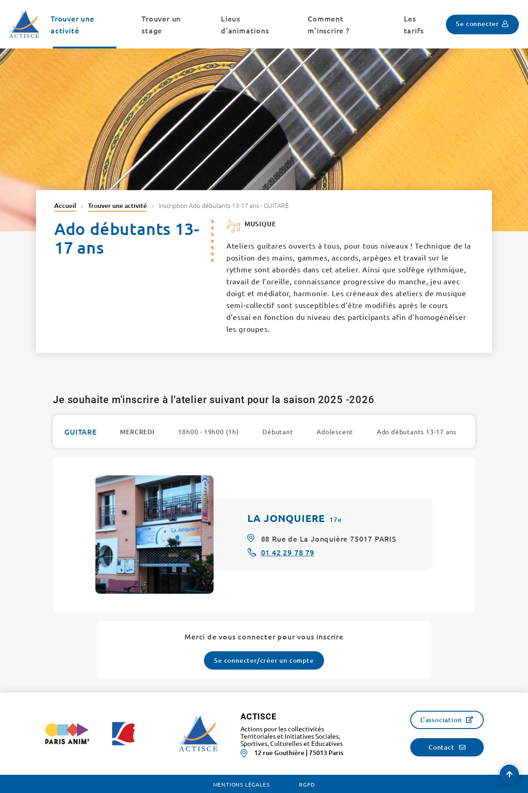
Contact (442, 747)
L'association (440, 719)
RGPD (307, 784)
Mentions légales (241, 784)
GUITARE (80, 431)
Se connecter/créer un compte (264, 660)
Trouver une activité (117, 205)
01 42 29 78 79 (287, 552)
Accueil (65, 205)
